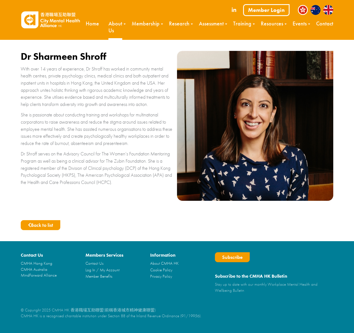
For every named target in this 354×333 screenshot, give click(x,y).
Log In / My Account (102, 270)
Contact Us (94, 263)
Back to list (40, 225)
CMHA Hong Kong (36, 263)
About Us (115, 27)
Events (300, 23)
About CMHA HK (164, 263)
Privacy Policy (161, 276)
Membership (146, 23)
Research (179, 23)
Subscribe (232, 257)
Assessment (211, 23)
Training (242, 23)
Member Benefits (98, 276)
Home (92, 23)
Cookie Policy (161, 270)
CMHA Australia (34, 269)
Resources (272, 23)
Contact (324, 23)
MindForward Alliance (39, 275)
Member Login (266, 10)
